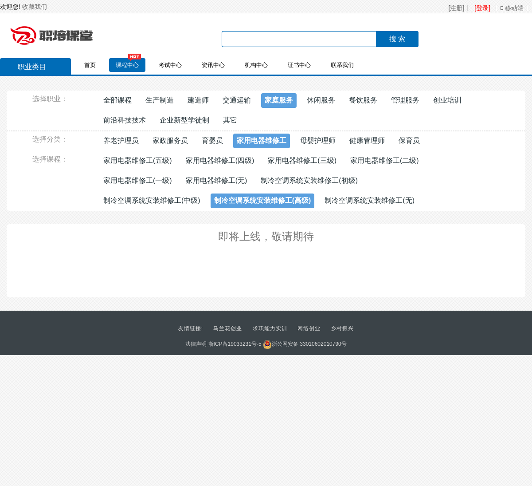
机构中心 (256, 65)
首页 (90, 65)
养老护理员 (121, 140)
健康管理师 (367, 140)
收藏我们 (34, 6)
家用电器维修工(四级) (220, 160)
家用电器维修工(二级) (384, 160)
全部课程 (117, 100)
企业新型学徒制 (184, 120)
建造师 (198, 100)
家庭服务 (279, 100)
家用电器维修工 (261, 140)
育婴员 (212, 140)
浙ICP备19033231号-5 (235, 344)
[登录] (482, 8)
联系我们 (342, 65)
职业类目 (27, 68)
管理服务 (405, 100)
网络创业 (309, 328)
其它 (230, 120)
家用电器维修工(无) (216, 180)
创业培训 (447, 100)
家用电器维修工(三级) (302, 160)
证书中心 (299, 65)
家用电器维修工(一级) (137, 180)
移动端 (512, 8)
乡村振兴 (342, 328)
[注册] (457, 8)
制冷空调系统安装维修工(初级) (309, 180)
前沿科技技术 (124, 120)
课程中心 (127, 65)
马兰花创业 (227, 328)
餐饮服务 (363, 100)
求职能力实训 (270, 328)
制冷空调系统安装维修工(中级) (151, 200)
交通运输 (237, 100)
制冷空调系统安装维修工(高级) (262, 200)
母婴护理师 (318, 140)
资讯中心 (213, 65)
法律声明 (196, 344)
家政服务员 (170, 140)
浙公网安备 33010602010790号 (305, 344)
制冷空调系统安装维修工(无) (370, 200)
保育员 (409, 140)
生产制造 (159, 100)
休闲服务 (321, 100)
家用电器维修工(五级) (137, 160)
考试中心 (170, 65)
